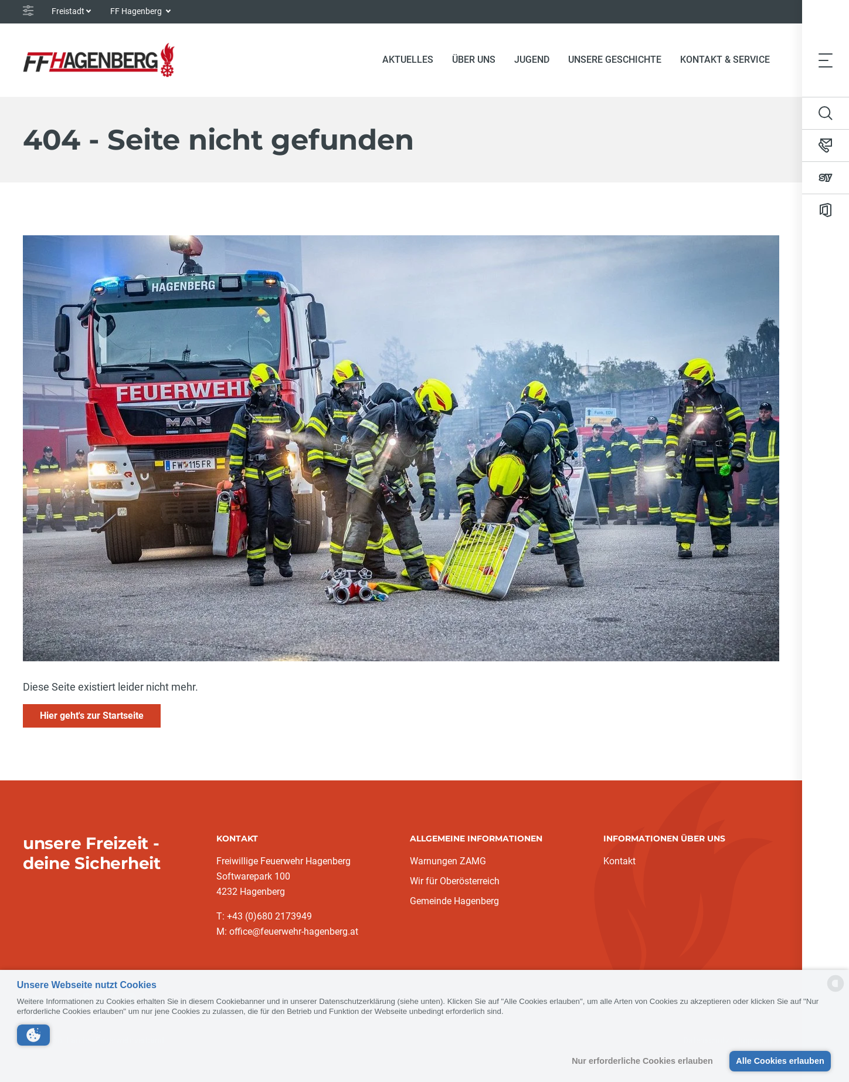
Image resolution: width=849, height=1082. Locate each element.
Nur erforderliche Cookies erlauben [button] (642, 1061)
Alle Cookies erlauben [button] (780, 1061)
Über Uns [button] (473, 59)
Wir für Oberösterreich (455, 881)
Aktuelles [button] (407, 59)
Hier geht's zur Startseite (92, 715)
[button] (33, 1035)
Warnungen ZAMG (448, 861)
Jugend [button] (531, 59)
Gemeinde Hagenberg (454, 901)
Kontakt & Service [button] (725, 59)
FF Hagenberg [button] (137, 11)
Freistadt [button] (68, 11)
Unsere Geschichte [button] (614, 59)
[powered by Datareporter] (835, 991)
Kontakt (619, 861)
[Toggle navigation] (825, 59)
